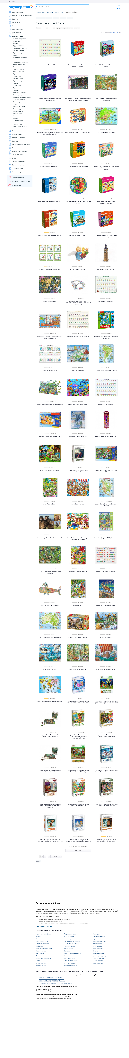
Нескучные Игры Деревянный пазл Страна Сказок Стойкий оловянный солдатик (50, 805)
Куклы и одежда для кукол (21, 95)
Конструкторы (17, 85)
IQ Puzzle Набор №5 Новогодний (49, 269)
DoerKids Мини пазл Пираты (77, 235)
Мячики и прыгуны (18, 71)
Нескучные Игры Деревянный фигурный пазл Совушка (78, 471)
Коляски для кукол (19, 99)
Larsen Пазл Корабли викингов (105, 669)
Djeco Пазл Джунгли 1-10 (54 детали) (105, 538)
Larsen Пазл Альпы (105, 637)
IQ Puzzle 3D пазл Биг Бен (105, 269)
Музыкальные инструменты (21, 60)
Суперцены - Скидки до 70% (19, 181)
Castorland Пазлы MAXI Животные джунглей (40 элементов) (106, 471)
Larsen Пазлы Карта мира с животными (49, 701)
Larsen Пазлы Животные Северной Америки (106, 504)
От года (49, 18)
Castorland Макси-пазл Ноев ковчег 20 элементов (50, 437)
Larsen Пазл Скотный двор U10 (77, 571)
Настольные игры (19, 116)
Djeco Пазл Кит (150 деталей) (49, 605)
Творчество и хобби (16, 161)
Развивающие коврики (20, 48)
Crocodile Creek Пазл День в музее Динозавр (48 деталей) (78, 538)
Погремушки (17, 41)
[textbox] (62, 6)
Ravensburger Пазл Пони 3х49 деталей (49, 538)
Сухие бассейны (97, 946)
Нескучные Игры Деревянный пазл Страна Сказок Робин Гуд (78, 771)
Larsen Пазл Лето (77, 605)
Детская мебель (15, 12)
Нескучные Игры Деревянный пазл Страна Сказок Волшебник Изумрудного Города (78, 736)
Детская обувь (15, 32)
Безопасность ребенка (17, 151)
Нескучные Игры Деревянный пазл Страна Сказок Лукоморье (106, 735)
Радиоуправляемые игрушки (22, 88)
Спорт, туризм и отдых (17, 130)
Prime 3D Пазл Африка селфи (77, 637)
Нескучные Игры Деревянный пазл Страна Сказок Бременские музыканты (106, 702)
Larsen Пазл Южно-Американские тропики (50, 572)
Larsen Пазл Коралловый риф (77, 404)
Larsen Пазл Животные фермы (49, 470)
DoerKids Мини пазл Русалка (49, 166)
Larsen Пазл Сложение (105, 404)
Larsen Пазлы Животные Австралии (49, 637)
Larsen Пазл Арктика (49, 669)
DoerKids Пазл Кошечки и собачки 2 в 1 (77, 132)
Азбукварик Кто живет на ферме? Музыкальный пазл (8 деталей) (55, 983)
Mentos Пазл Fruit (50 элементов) (105, 436)
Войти (119, 6)
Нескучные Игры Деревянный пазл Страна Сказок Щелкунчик (106, 804)
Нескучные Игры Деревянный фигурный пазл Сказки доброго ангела (78, 840)
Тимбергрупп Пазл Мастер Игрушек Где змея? (78, 202)
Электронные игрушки (20, 64)
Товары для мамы (15, 154)
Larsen (38, 861)
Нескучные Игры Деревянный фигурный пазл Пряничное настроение (50, 840)
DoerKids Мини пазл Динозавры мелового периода (78, 65)
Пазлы (15, 118)
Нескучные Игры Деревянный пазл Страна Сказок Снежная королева (106, 771)
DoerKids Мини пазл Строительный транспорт (106, 236)
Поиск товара (37, 6)
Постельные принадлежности (20, 15)
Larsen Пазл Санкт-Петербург (77, 436)
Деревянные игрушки (20, 57)
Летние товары (15, 171)
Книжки (12, 158)
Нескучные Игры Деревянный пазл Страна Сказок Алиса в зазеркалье (78, 702)
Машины (16, 90)
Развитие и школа (16, 164)
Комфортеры (40, 946)
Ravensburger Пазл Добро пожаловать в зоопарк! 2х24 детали (50, 133)
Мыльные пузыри (18, 124)
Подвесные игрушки (19, 38)
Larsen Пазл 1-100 (49, 65)
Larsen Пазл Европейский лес (77, 669)
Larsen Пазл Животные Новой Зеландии (50, 404)
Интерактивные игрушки (20, 67)
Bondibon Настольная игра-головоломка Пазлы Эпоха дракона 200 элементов (78, 302)
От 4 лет (63, 18)
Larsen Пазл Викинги (77, 504)
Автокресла (14, 22)
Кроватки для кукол (19, 102)
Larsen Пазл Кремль (77, 370)
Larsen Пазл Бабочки (49, 504)
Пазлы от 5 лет (19, 120)
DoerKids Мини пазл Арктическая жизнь (50, 201)
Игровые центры (18, 53)
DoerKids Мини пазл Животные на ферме (106, 65)
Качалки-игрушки (18, 109)
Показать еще (78, 850)
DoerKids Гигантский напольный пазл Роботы (50, 977)
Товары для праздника (20, 126)
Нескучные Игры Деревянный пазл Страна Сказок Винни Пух (50, 735)
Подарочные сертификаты (43, 934)
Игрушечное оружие (19, 106)
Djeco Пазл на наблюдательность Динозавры (106, 99)
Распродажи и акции (16, 177)
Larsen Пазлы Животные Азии (105, 132)
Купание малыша (15, 147)
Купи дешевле (14, 185)
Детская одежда (15, 29)
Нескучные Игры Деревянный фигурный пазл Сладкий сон (106, 840)
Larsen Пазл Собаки (49, 301)
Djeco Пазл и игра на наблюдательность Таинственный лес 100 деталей (78, 99)
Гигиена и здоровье (16, 137)
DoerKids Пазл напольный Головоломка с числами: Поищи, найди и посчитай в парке (106, 168)
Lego (15, 55)
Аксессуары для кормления (19, 144)
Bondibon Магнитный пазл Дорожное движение (106, 337)
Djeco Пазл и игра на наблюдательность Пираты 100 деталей (50, 337)
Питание (13, 141)
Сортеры (67, 951)
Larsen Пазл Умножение (105, 301)
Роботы (15, 104)
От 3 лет (56, 18)
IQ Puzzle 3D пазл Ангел (77, 269)
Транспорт (13, 25)
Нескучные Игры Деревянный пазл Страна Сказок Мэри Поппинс (50, 771)
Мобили (16, 43)
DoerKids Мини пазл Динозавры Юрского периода (106, 202)
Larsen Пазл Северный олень (105, 605)
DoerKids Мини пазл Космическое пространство (50, 99)
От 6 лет (70, 18)
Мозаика (16, 83)
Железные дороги (98, 953)
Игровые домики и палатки (21, 74)
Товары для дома (15, 168)
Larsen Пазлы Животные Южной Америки (106, 371)
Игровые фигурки (18, 81)
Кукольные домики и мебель (21, 97)
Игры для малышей (19, 113)
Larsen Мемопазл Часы (49, 370)
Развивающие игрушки (20, 62)
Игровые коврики (18, 50)
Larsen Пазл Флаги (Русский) (105, 571)
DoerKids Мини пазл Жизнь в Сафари (49, 235)
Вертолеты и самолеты (20, 92)
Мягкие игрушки (18, 69)
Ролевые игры (17, 76)
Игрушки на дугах (18, 46)
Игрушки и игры (15, 36)
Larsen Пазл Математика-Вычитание (77, 336)
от (40, 28)
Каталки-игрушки (18, 111)
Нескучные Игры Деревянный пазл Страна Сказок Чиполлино (78, 804)
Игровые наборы (18, 78)
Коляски (13, 19)
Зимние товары (15, 134)
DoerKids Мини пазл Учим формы (77, 166)
